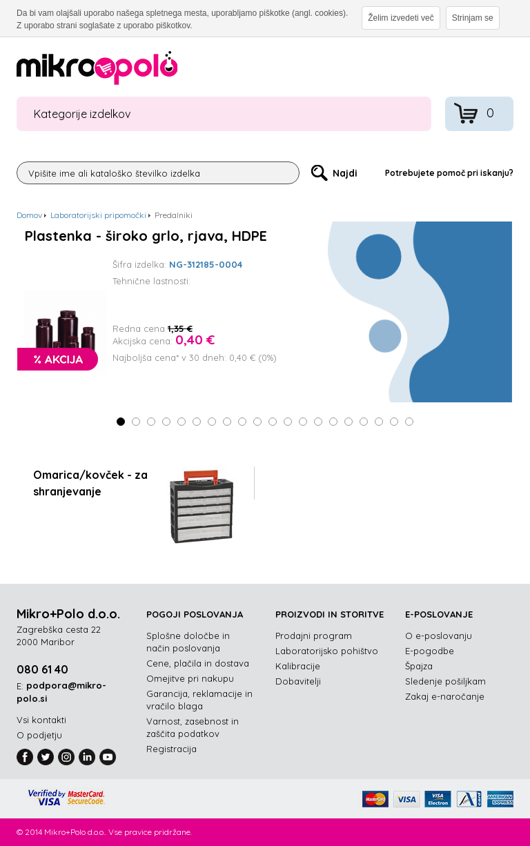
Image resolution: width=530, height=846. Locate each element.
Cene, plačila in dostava (197, 663)
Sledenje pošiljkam (445, 681)
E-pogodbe (429, 650)
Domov (29, 215)
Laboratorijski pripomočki (98, 215)
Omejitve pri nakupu (190, 678)
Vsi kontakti (41, 719)
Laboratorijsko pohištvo (326, 650)
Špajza (419, 665)
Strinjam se (472, 18)
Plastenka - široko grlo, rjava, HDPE (146, 236)
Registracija (171, 748)
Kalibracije (297, 665)
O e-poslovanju (438, 635)
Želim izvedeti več (400, 18)
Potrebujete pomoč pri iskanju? (449, 173)
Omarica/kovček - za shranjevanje (90, 483)
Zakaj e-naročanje (444, 696)
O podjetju (39, 734)
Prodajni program (313, 635)
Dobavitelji (298, 681)
